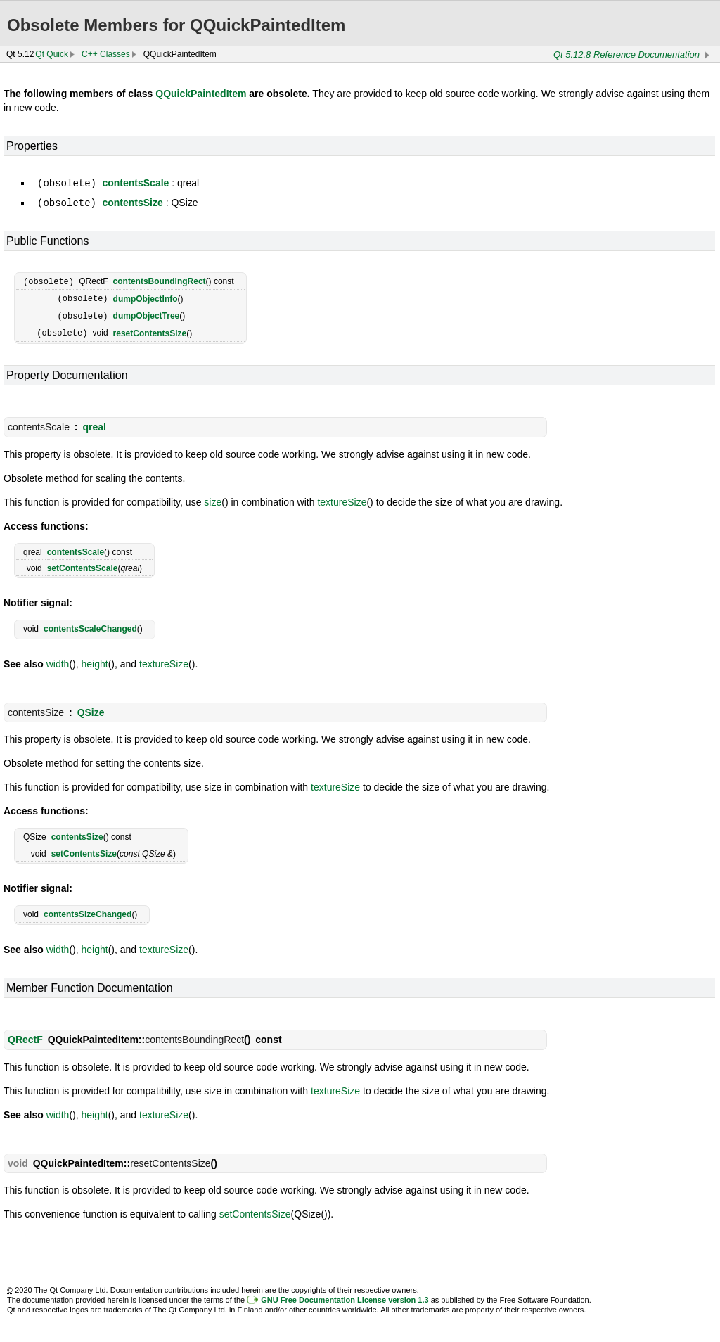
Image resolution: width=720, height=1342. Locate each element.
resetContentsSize (150, 329)
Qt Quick (51, 54)
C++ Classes (106, 54)
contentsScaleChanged (90, 625)
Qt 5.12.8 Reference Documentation (626, 54)
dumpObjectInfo (145, 296)
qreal (93, 422)
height (95, 659)
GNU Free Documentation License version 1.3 (344, 1295)
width (58, 659)
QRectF (25, 1035)
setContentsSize (84, 850)
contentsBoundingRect (159, 280)
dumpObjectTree (146, 313)
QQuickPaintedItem (200, 93)
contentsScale (135, 182)
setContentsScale (82, 564)
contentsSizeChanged (87, 910)
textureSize (341, 498)
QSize (91, 708)
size (212, 498)
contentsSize (132, 201)
